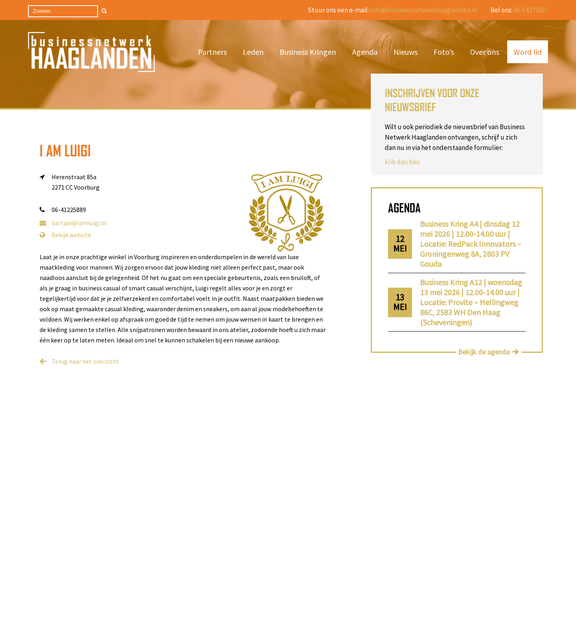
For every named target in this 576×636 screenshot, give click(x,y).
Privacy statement (203, 585)
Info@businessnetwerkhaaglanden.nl (423, 10)
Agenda (365, 52)
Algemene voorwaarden (130, 585)
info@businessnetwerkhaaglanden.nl (359, 573)
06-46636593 (345, 557)
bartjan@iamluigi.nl (73, 223)
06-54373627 (531, 10)
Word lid (528, 52)
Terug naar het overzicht (85, 361)
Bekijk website (65, 235)
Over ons (484, 52)
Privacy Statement (312, 615)
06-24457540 (345, 565)
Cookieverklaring (290, 627)
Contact (189, 574)
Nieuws (406, 52)
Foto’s (444, 52)
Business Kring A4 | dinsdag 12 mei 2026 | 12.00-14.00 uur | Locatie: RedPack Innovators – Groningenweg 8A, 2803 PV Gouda (470, 244)
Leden (253, 52)
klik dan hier (402, 162)
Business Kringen (308, 52)
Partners (212, 52)
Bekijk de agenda (484, 351)
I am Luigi (65, 151)
